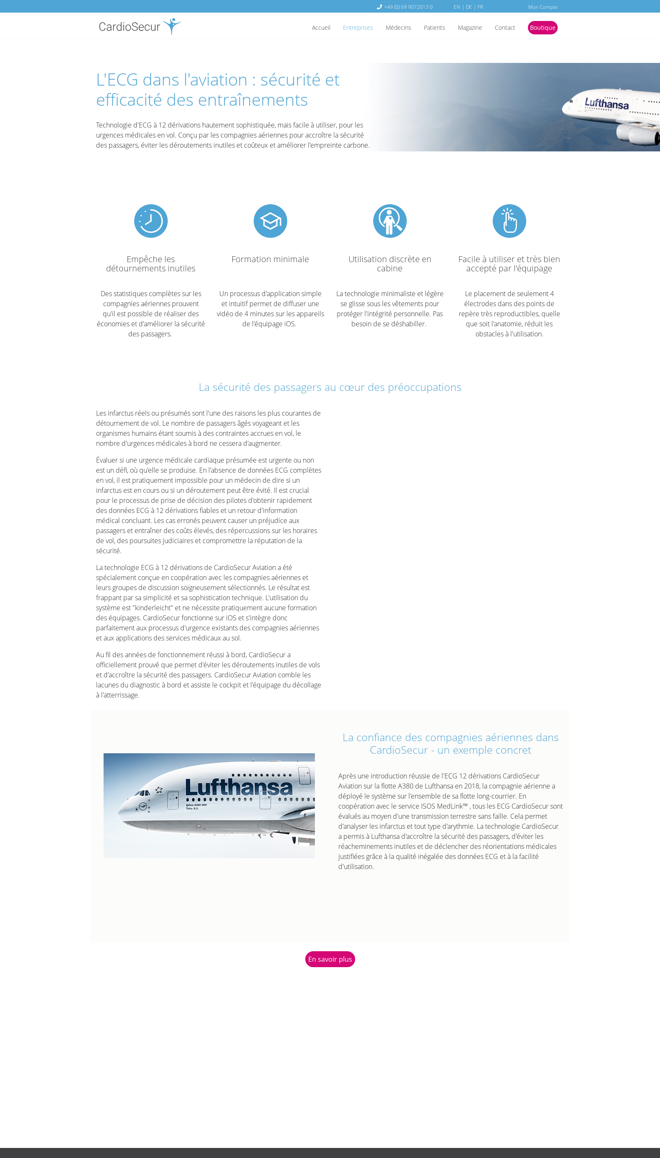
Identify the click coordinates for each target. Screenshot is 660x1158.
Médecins (385, 28)
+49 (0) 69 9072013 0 (408, 6)
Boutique (541, 28)
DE (469, 6)
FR (480, 6)
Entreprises (341, 28)
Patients (424, 28)
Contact (500, 28)
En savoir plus (330, 959)
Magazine (463, 28)
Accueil (301, 28)
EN (457, 6)
